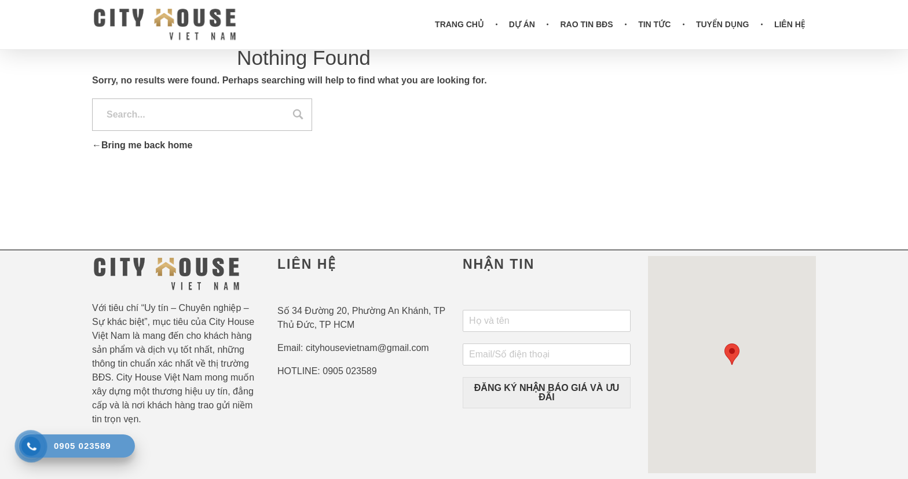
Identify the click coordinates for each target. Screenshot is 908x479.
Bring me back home (142, 145)
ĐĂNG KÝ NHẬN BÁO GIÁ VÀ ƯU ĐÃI (546, 392)
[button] (731, 354)
